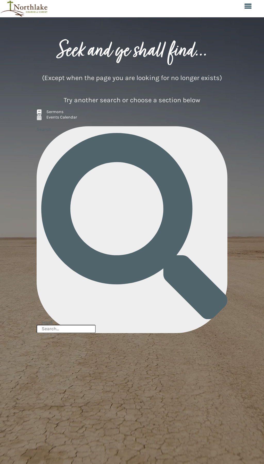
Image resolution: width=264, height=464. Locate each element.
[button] (248, 6)
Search (44, 129)
